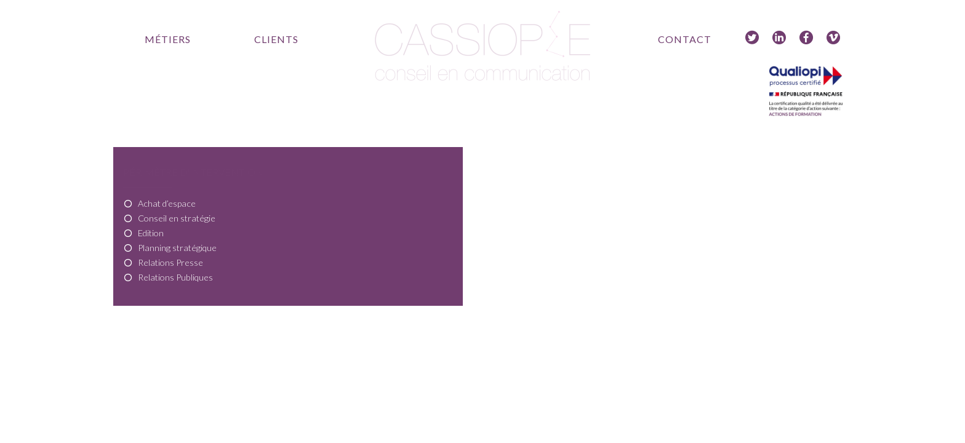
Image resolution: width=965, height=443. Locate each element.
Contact (684, 39)
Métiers (168, 39)
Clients (276, 39)
